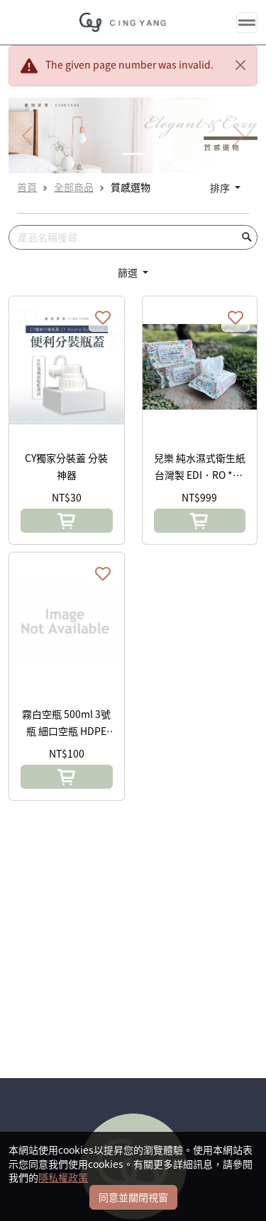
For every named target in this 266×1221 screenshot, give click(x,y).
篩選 (129, 272)
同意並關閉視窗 (133, 1197)
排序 (221, 187)
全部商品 (74, 187)
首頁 (27, 187)
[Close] (240, 65)
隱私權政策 (63, 1177)
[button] (67, 521)
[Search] (133, 237)
